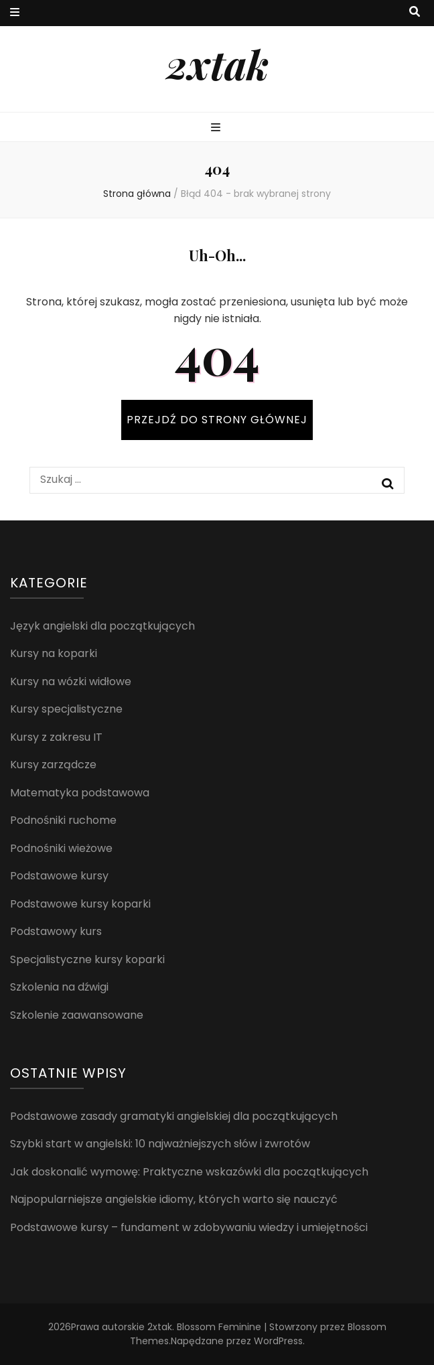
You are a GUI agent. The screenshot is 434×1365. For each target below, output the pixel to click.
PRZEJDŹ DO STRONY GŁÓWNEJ (217, 419)
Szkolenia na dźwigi (59, 987)
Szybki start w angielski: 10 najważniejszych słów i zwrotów (160, 1143)
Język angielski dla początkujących (102, 626)
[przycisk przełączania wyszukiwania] (414, 12)
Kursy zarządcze (53, 764)
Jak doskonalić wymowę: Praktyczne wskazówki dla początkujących (189, 1171)
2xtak (217, 63)
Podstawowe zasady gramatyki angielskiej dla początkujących (174, 1116)
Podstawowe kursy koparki (80, 904)
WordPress (278, 1341)
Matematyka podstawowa (79, 792)
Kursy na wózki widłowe (70, 681)
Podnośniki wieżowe (61, 848)
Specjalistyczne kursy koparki (87, 959)
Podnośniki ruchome (63, 820)
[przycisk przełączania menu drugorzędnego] (14, 13)
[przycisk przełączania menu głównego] (217, 128)
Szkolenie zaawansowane (76, 1015)
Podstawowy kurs (56, 931)
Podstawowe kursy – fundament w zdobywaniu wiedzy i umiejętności (189, 1227)
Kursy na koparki (53, 653)
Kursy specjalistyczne (66, 709)
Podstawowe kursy (59, 875)
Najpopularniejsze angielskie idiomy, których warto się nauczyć (174, 1199)
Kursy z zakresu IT (56, 737)
